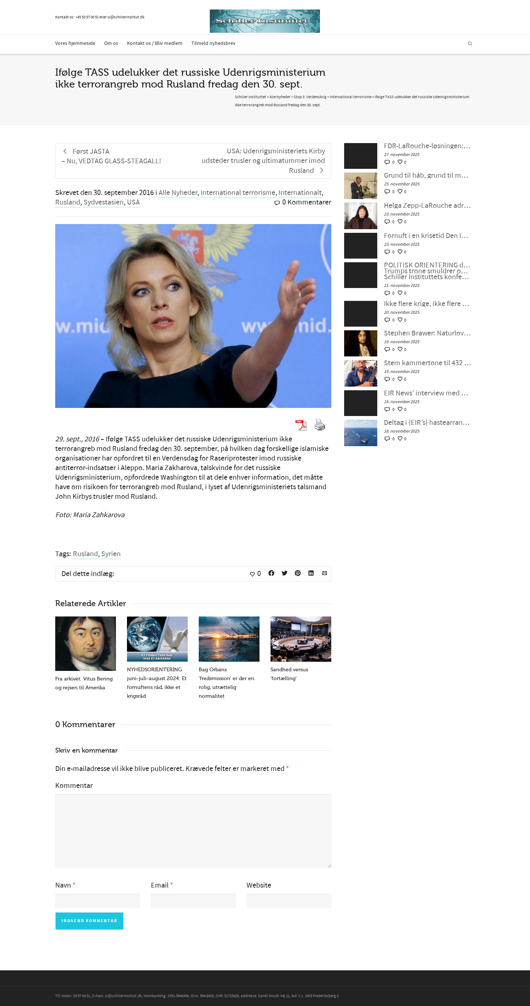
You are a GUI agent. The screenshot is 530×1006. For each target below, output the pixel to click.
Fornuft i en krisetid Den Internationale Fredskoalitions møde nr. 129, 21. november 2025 (427, 236)
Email (160, 885)
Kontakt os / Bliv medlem (155, 43)
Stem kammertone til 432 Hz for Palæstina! (427, 363)
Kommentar (74, 785)
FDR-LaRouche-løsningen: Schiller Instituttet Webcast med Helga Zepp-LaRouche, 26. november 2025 (427, 146)
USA (133, 202)
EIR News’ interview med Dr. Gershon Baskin (427, 393)
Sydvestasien (104, 202)
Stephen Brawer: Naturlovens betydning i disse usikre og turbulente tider (427, 333)
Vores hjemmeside (75, 43)
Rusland (67, 202)
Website (259, 885)
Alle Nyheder (178, 193)
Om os (111, 43)
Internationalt (300, 193)
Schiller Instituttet (250, 97)
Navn (63, 885)
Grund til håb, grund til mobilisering (427, 175)
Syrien (111, 554)
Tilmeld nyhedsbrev (213, 43)
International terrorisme (238, 193)
